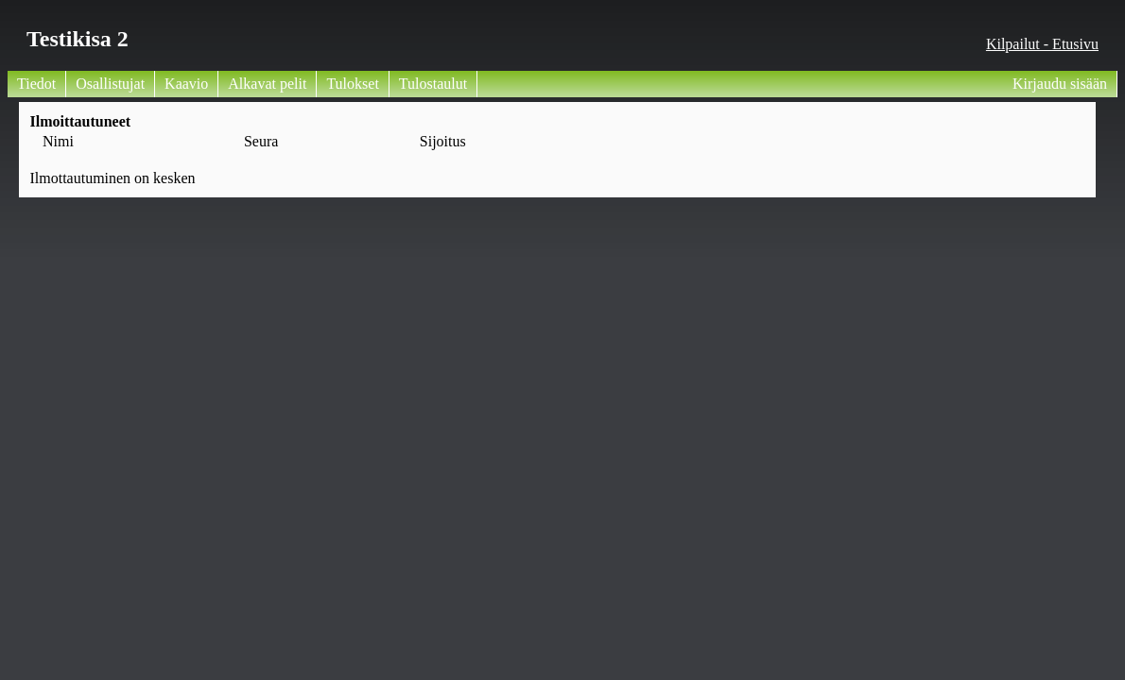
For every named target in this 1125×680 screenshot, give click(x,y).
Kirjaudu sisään (1059, 84)
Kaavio (186, 84)
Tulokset (352, 84)
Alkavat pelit (267, 84)
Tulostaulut (433, 84)
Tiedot (36, 84)
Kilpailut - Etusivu (1042, 44)
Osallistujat (110, 84)
